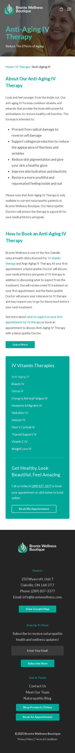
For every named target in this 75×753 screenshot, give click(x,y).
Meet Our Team (37, 692)
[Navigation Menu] (69, 9)
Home (9, 67)
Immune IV (18, 420)
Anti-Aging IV (20, 376)
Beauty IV (18, 384)
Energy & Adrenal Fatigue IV (30, 398)
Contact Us (37, 686)
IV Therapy (22, 67)
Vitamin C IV (19, 441)
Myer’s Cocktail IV (23, 427)
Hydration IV (20, 412)
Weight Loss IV (21, 449)
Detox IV (17, 391)
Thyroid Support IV (24, 434)
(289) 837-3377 (41, 486)
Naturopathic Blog (37, 698)
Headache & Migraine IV (27, 405)
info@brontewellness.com (42, 597)
